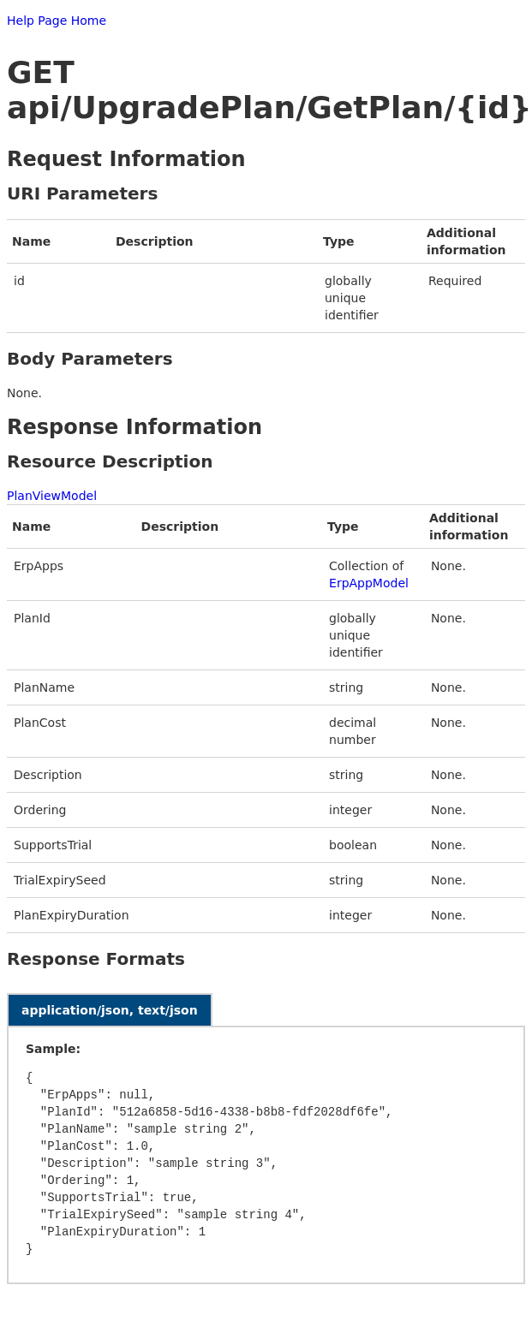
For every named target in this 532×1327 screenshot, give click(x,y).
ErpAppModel (369, 583)
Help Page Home (56, 20)
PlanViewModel (52, 496)
